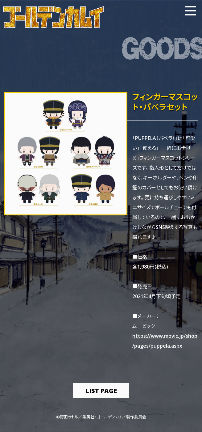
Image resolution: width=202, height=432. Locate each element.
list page (101, 390)
